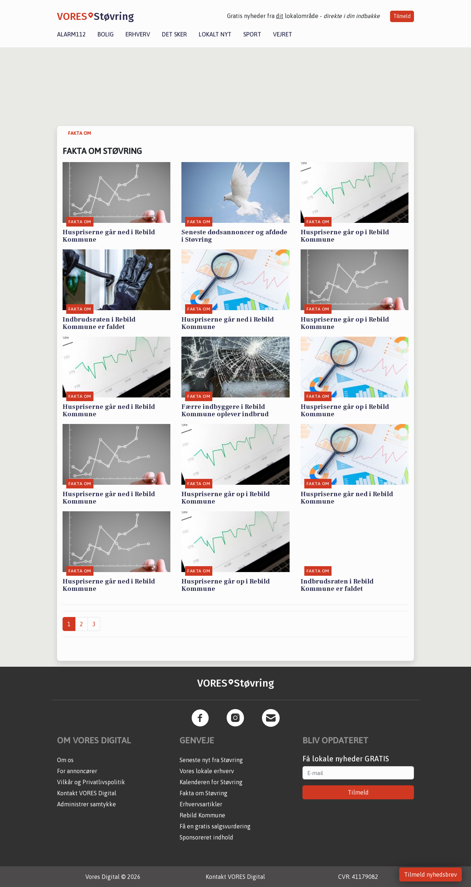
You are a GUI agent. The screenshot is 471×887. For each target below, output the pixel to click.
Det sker (174, 34)
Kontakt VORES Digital (86, 793)
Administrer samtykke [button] (86, 804)
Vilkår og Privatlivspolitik (91, 782)
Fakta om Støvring (203, 793)
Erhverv (137, 34)
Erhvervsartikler (201, 804)
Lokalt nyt (215, 34)
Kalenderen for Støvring (211, 782)
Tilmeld (402, 16)
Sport (252, 34)
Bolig (106, 34)
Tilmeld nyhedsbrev (430, 874)
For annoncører (77, 771)
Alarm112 (71, 34)
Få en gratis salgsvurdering (215, 826)
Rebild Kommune (202, 815)
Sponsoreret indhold (206, 837)
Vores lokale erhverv (207, 771)
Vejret (282, 34)
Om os (65, 760)
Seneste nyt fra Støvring (211, 760)
